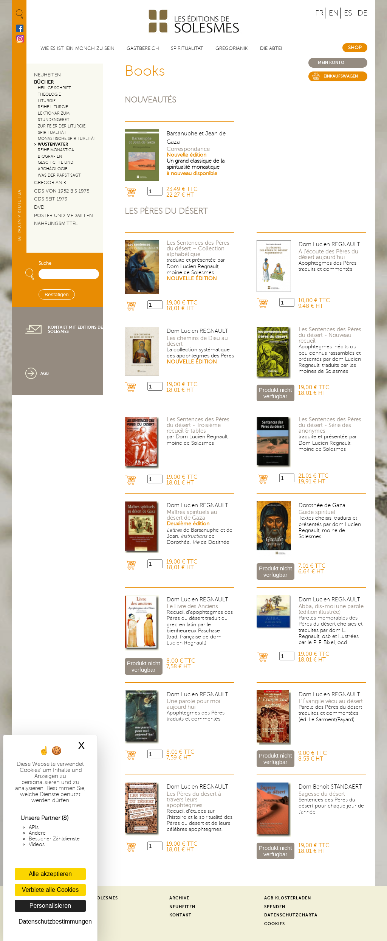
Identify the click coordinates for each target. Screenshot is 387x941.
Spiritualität (187, 48)
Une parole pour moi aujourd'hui (193, 704)
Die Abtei (271, 48)
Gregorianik (231, 48)
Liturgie (47, 101)
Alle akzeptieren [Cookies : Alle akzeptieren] (50, 874)
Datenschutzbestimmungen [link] (52, 921)
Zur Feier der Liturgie (61, 126)
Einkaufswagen (341, 76)
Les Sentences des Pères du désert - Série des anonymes (330, 425)
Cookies (274, 924)
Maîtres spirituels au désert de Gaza (192, 515)
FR (319, 13)
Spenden (274, 907)
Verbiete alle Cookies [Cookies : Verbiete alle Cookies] (50, 890)
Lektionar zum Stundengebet (54, 116)
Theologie (49, 94)
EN (334, 13)
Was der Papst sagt (59, 175)
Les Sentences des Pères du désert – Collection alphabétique (198, 248)
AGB (44, 373)
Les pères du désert (166, 211)
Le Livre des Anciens (192, 606)
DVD (39, 207)
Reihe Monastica (56, 150)
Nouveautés (150, 100)
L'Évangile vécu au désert (331, 701)
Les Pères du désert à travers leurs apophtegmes (194, 799)
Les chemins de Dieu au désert (197, 341)
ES (348, 13)
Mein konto (331, 63)
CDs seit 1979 (51, 199)
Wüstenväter (53, 144)
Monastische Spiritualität (67, 139)
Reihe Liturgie (53, 107)
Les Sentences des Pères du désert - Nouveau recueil (330, 335)
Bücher (44, 82)
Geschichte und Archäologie (55, 165)
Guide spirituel (317, 512)
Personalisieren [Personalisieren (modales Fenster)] (50, 905)
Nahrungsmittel (56, 223)
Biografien (50, 156)
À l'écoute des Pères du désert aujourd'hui (328, 254)
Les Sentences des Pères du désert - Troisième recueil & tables (198, 425)
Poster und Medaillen (63, 215)
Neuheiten (47, 75)
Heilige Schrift (54, 88)
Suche (45, 263)
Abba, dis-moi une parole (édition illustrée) (331, 609)
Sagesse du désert (322, 794)
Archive (179, 898)
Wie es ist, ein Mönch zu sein (77, 48)
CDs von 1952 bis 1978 (62, 191)
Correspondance (188, 149)
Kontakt (180, 915)
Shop (355, 47)
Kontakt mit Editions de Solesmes (75, 329)
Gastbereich (143, 48)
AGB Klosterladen (287, 898)
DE (362, 13)
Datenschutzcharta (290, 915)
